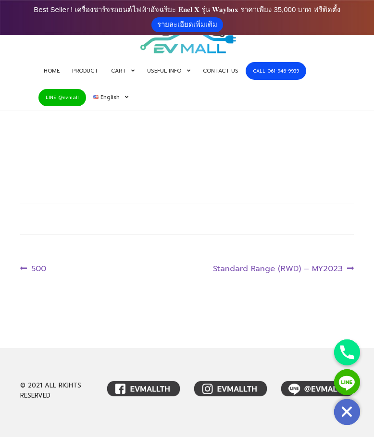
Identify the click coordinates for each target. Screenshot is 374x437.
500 (38, 268)
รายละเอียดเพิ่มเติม (187, 24)
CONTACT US (220, 71)
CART (118, 71)
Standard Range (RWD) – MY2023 (278, 268)
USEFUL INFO (164, 71)
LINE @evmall (62, 97)
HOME (52, 71)
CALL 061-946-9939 (276, 71)
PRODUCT (85, 71)
